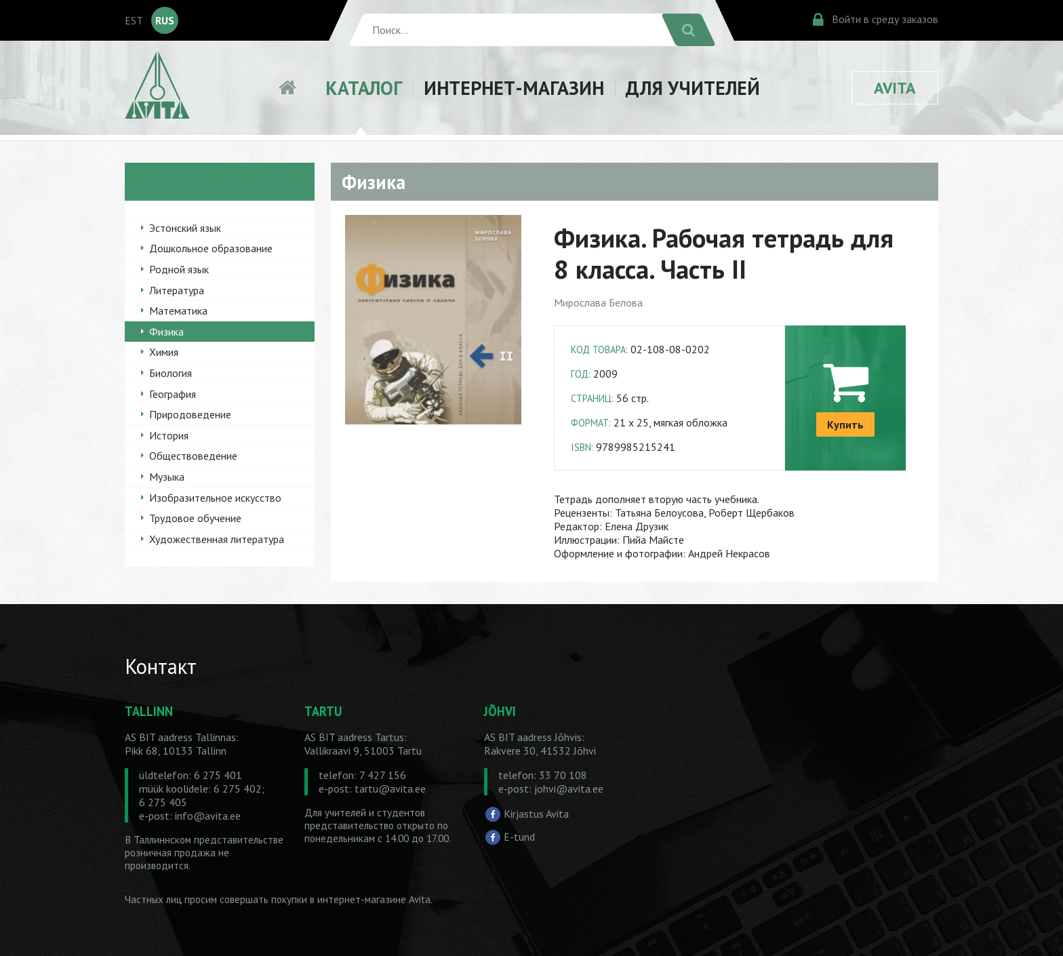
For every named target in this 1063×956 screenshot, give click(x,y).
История (168, 435)
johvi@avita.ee (568, 788)
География (172, 394)
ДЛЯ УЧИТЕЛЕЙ (693, 87)
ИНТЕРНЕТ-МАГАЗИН (514, 87)
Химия (163, 352)
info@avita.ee (208, 815)
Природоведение (190, 414)
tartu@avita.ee (390, 788)
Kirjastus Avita (536, 813)
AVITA (895, 87)
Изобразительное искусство (215, 497)
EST (134, 20)
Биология (170, 373)
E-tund (519, 836)
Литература (176, 290)
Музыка (166, 476)
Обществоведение (193, 455)
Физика (166, 331)
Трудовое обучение (195, 518)
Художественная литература (216, 539)
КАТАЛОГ (363, 87)
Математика (178, 310)
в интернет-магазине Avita (370, 899)
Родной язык (179, 269)
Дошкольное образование (211, 248)
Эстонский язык (185, 228)
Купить (845, 424)
